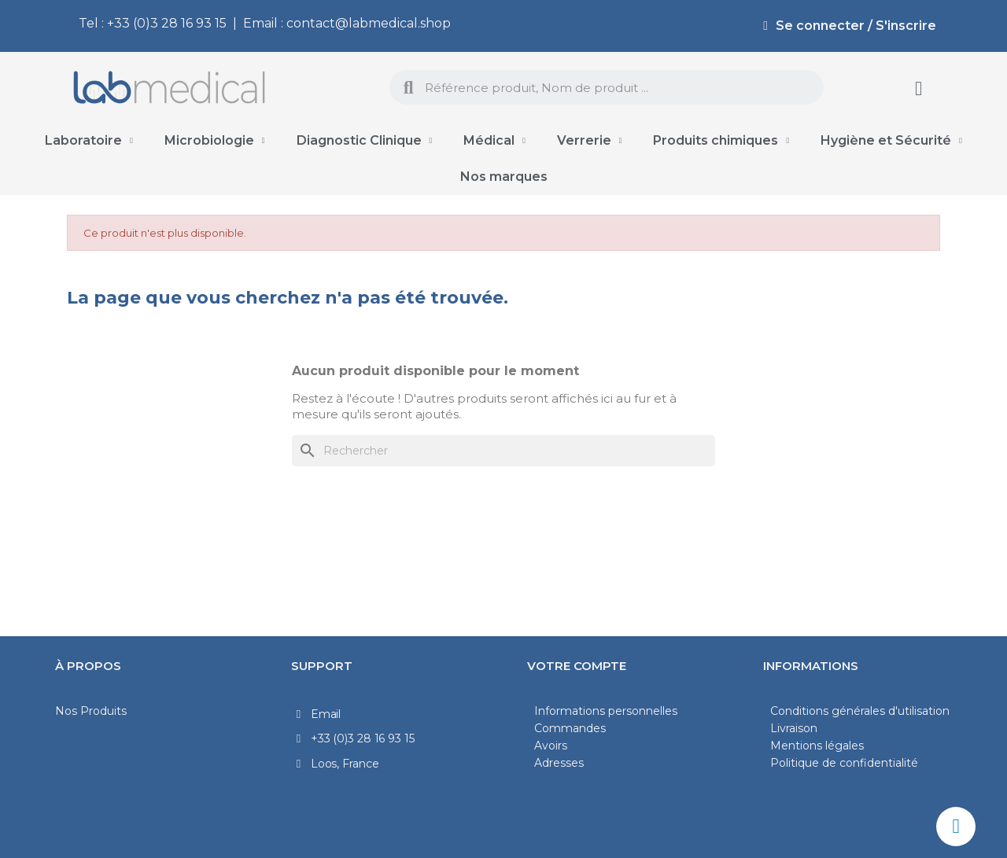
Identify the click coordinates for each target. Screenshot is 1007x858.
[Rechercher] (503, 450)
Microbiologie (214, 141)
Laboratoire (89, 141)
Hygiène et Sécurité (891, 141)
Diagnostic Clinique (365, 141)
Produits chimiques (721, 141)
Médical (494, 141)
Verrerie (589, 141)
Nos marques (504, 176)
